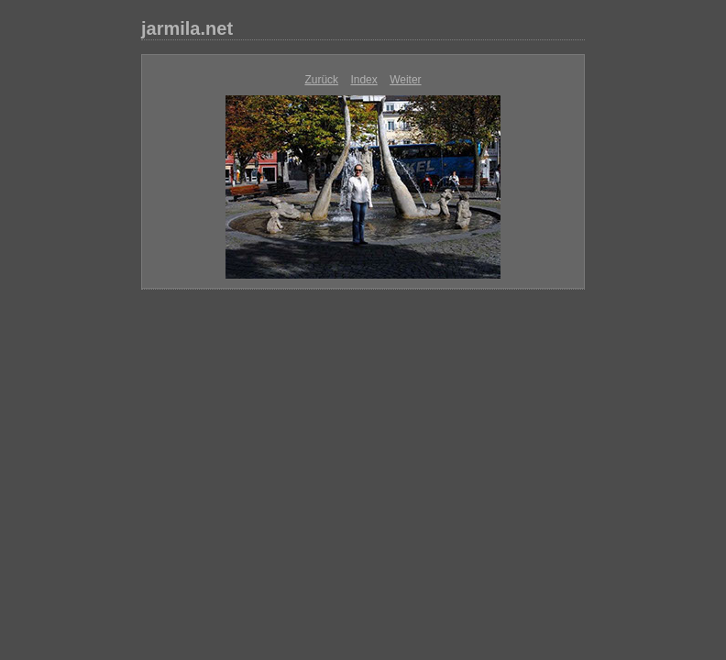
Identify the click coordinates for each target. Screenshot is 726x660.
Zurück (321, 79)
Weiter (405, 79)
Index (363, 79)
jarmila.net (187, 28)
